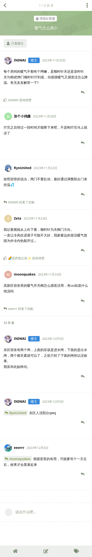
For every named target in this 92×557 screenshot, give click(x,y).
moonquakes (20, 459)
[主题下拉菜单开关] (87, 5)
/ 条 (46, 5)
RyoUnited (17, 413)
